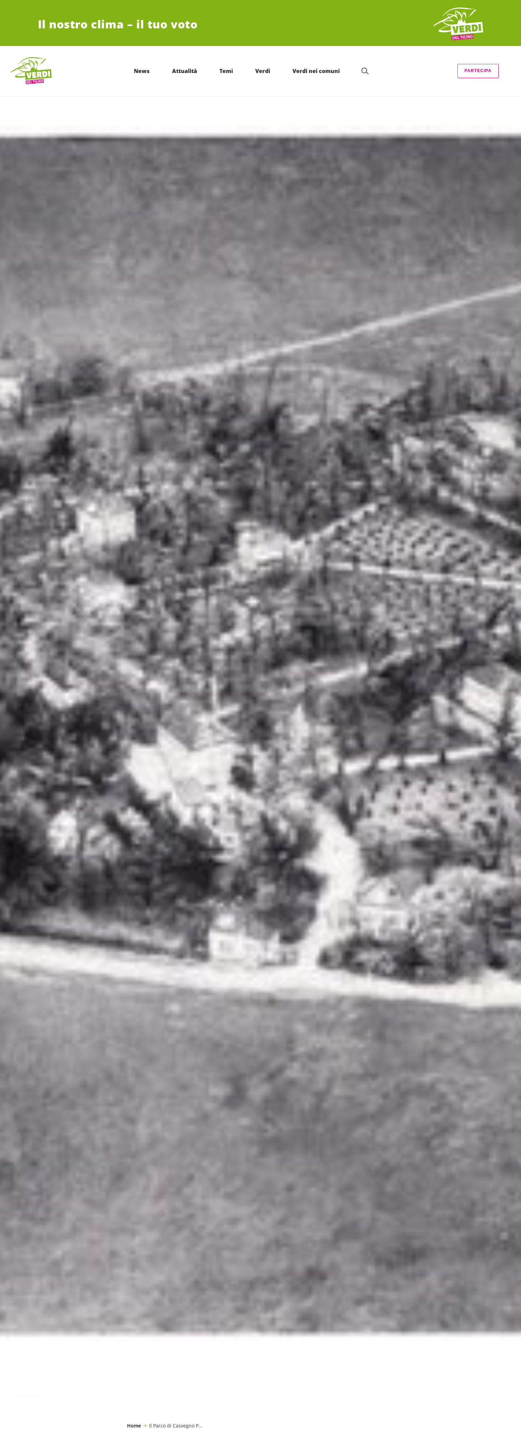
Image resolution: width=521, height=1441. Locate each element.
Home (134, 1425)
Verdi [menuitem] (274, 71)
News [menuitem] (153, 71)
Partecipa (478, 70)
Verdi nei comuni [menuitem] (328, 71)
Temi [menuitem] (237, 71)
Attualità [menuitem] (196, 71)
